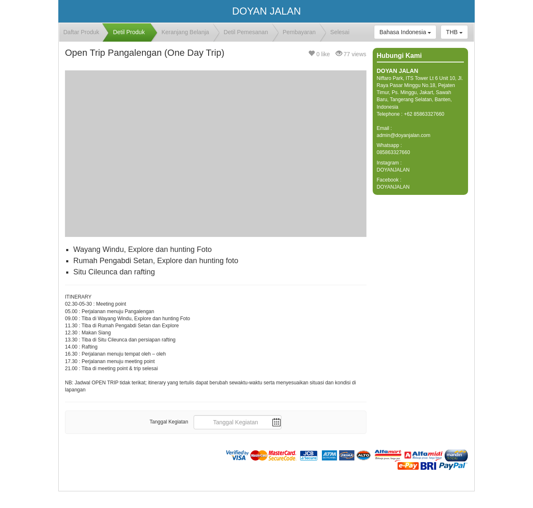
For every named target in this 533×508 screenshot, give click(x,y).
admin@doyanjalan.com (404, 135)
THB (454, 32)
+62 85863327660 (424, 114)
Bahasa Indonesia (405, 32)
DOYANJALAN (393, 170)
